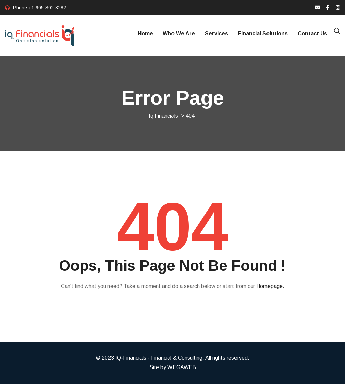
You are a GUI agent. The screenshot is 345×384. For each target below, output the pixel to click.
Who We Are (179, 33)
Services (216, 33)
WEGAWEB (181, 367)
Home (145, 33)
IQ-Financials (130, 358)
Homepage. (270, 286)
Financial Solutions (263, 33)
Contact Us (312, 33)
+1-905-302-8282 (47, 7)
